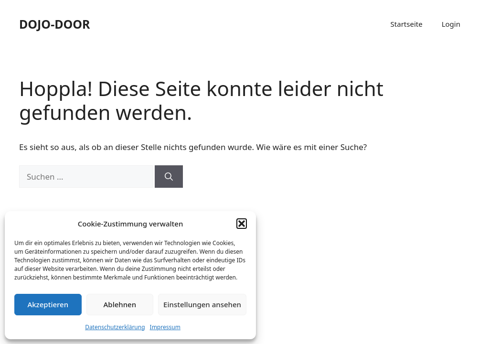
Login (451, 24)
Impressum (165, 327)
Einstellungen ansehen (202, 304)
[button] (241, 223)
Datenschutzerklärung (115, 327)
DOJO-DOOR (54, 24)
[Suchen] (169, 176)
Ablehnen (120, 304)
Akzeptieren (47, 304)
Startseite (407, 24)
